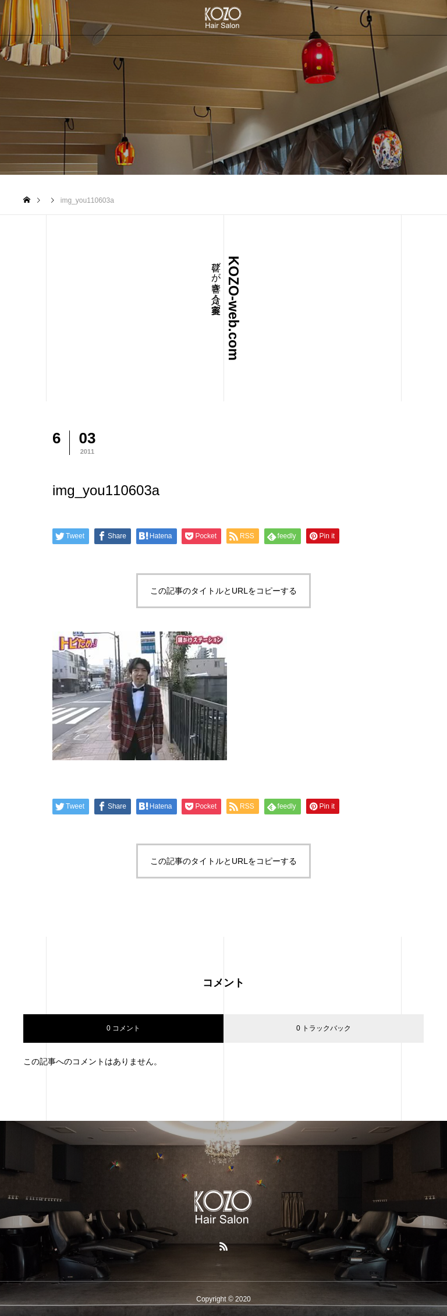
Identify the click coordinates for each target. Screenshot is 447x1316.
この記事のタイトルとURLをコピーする (223, 590)
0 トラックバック (323, 1028)
